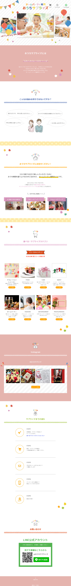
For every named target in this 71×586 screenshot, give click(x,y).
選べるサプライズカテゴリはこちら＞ (36, 422)
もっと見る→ (12, 287)
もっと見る (35, 374)
